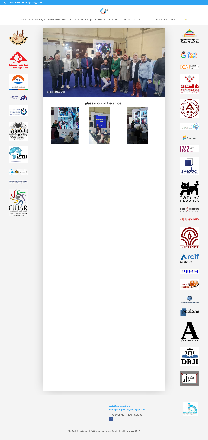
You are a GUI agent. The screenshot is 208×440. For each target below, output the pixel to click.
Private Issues (145, 20)
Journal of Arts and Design (121, 20)
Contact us (176, 20)
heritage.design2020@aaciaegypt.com (127, 409)
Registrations (161, 20)
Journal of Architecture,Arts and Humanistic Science (45, 20)
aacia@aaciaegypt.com (119, 406)
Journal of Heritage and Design (89, 20)
